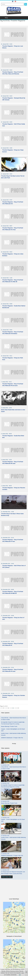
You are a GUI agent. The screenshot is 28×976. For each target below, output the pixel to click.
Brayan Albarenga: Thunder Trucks (9, 726)
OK (20, 974)
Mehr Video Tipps (6, 876)
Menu (14, 18)
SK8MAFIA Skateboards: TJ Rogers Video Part (12, 737)
